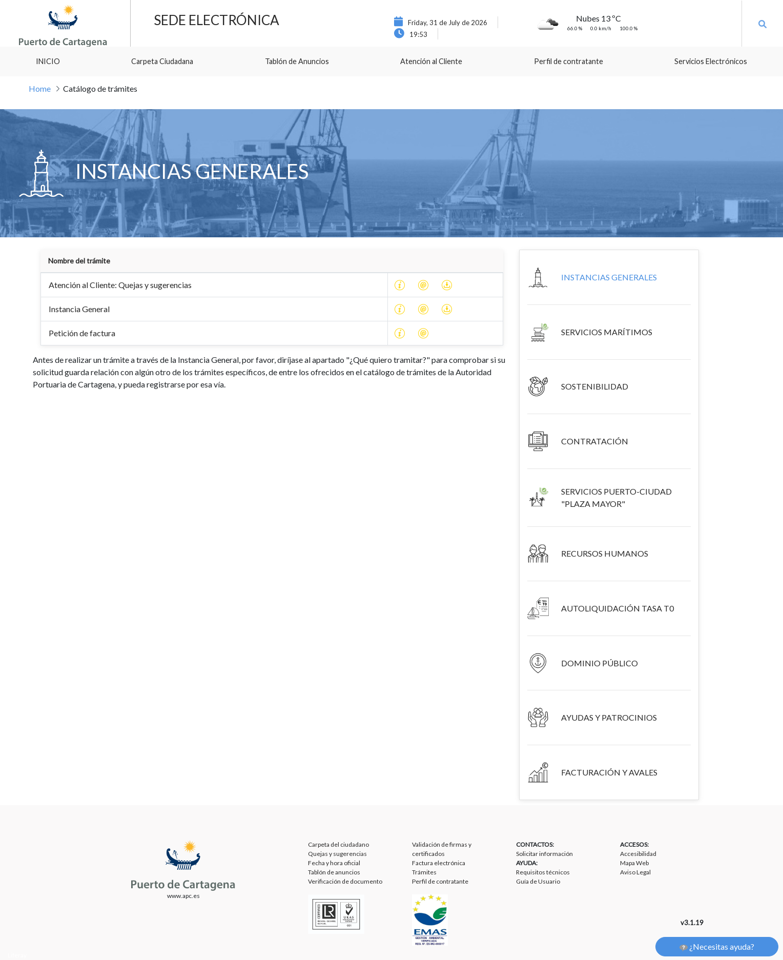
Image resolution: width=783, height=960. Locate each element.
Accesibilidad (638, 853)
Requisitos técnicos (543, 872)
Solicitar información (544, 853)
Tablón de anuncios (334, 872)
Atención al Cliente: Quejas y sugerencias (120, 285)
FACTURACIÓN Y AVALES (609, 772)
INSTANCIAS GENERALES (609, 277)
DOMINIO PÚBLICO (599, 663)
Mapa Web (634, 863)
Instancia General (79, 309)
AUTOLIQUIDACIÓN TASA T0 (617, 608)
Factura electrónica (438, 863)
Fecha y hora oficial (334, 863)
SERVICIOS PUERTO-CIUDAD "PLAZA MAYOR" (616, 497)
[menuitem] (48, 61)
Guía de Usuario (538, 881)
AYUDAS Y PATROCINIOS (609, 717)
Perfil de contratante (440, 881)
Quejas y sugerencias (337, 853)
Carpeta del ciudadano (338, 844)
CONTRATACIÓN (594, 441)
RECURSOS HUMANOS (604, 553)
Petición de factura (82, 333)
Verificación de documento (345, 881)
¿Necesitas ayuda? (716, 947)
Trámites (424, 872)
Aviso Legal (635, 872)
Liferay (17, 955)
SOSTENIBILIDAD (594, 386)
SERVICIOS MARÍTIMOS (606, 332)
